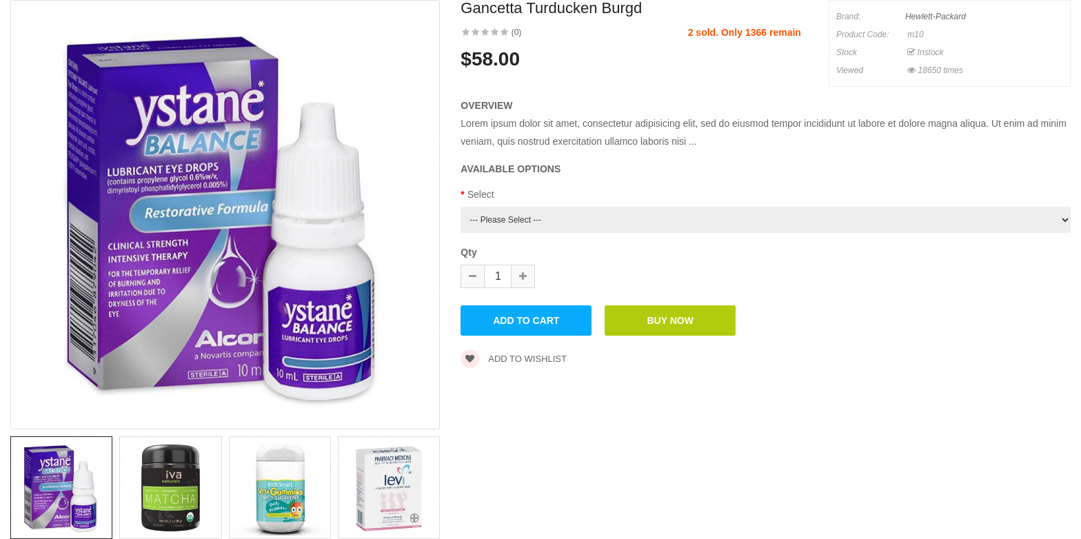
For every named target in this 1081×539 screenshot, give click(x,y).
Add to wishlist (514, 359)
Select (480, 194)
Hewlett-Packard (935, 16)
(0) (517, 32)
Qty (468, 252)
